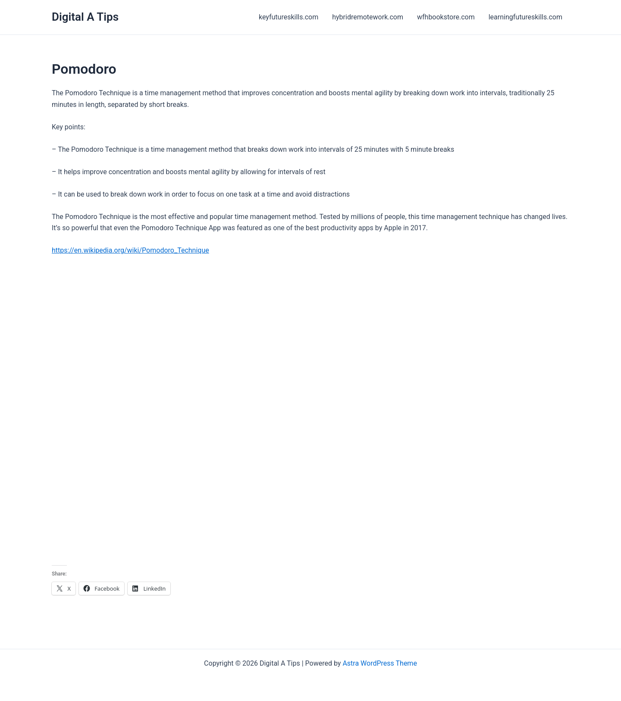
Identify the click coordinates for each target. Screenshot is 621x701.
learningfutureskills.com (525, 17)
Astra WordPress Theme (379, 663)
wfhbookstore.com (446, 17)
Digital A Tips (85, 16)
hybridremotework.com (367, 17)
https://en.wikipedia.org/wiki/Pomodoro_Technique (130, 250)
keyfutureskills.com (288, 17)
